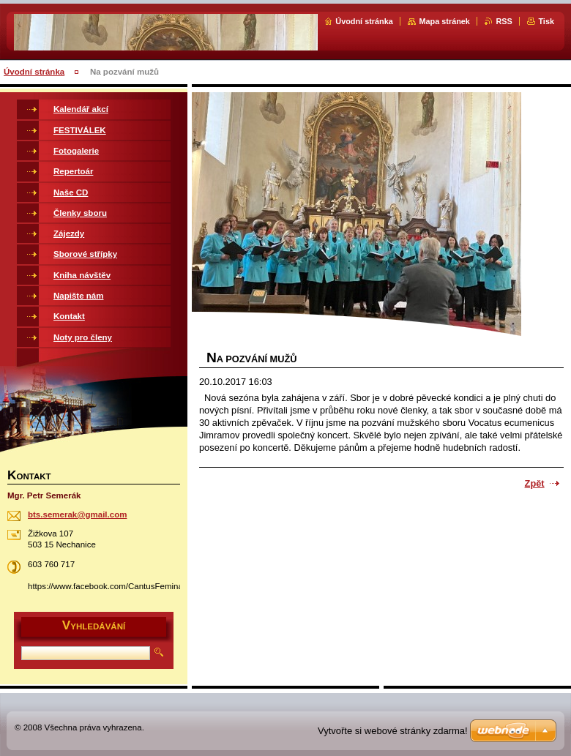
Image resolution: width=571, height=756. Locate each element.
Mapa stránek (444, 21)
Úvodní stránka (364, 21)
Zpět (535, 483)
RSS (504, 21)
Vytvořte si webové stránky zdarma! (393, 730)
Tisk (546, 21)
